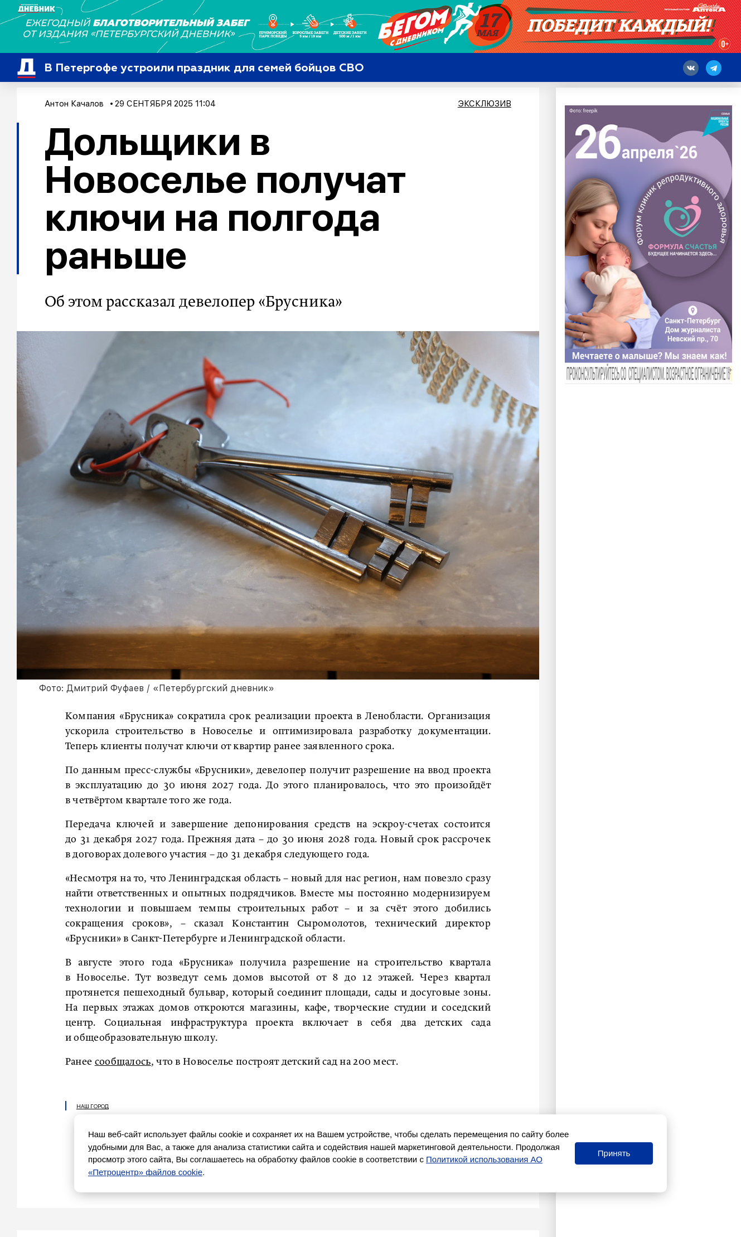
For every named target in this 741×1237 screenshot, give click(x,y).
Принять (614, 1153)
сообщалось (123, 1062)
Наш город (92, 1106)
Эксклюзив (484, 104)
